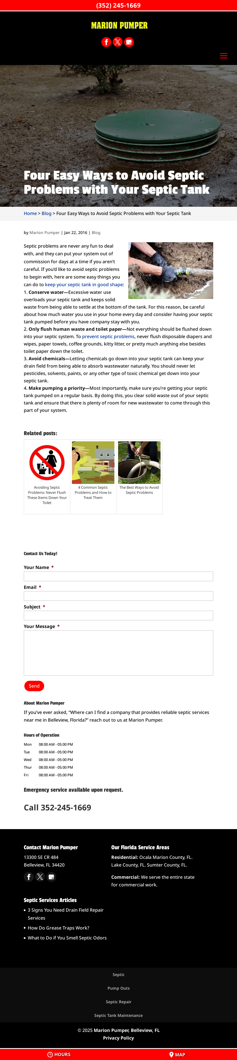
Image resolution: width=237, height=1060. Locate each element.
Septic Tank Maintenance (118, 1015)
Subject (34, 607)
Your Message (42, 626)
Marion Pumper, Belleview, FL (127, 1030)
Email (32, 587)
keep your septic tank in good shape (84, 284)
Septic (119, 974)
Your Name (39, 567)
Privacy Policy (118, 1037)
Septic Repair (118, 1001)
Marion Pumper (44, 232)
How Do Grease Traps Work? (58, 927)
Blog (96, 232)
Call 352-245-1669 (57, 807)
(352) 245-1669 (118, 5)
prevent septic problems (108, 336)
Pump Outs (119, 988)
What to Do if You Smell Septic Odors (67, 937)
